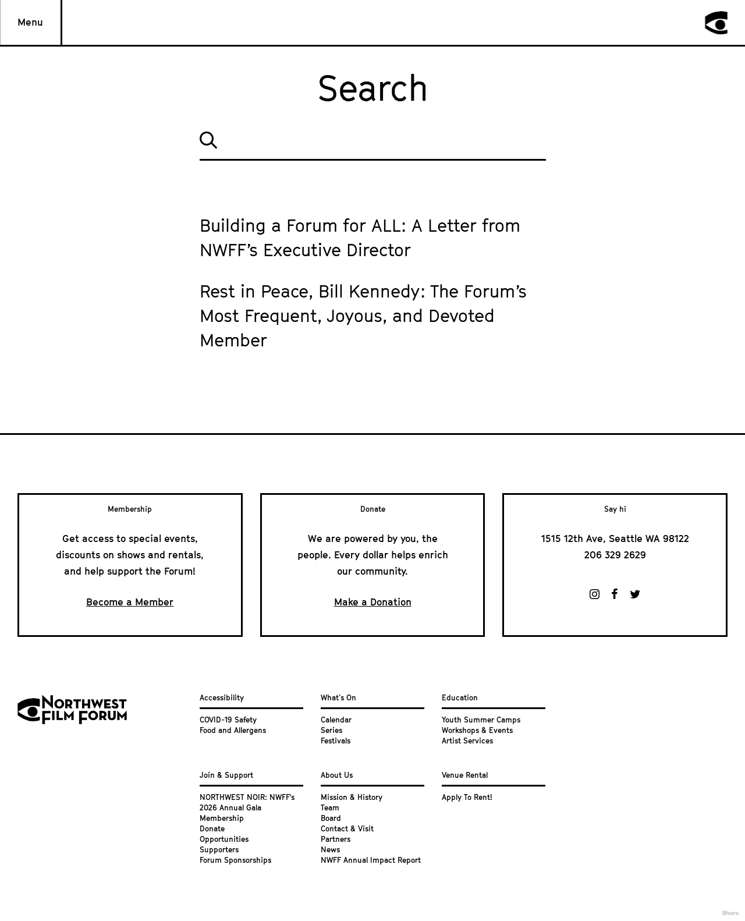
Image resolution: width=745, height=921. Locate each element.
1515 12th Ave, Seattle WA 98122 (615, 538)
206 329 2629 (615, 555)
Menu (30, 22)
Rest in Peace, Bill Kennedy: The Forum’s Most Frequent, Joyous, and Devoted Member (363, 315)
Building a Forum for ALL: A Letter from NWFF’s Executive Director (360, 237)
